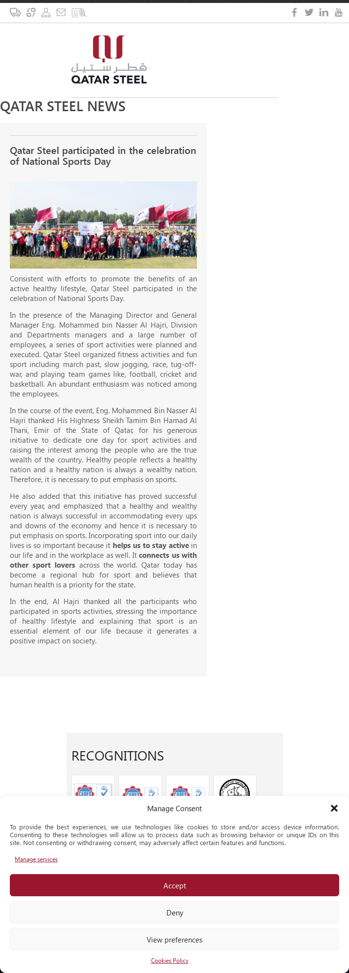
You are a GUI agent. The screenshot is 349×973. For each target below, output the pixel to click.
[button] (334, 808)
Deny (174, 912)
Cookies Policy (170, 960)
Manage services (36, 859)
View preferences (174, 939)
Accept (174, 885)
